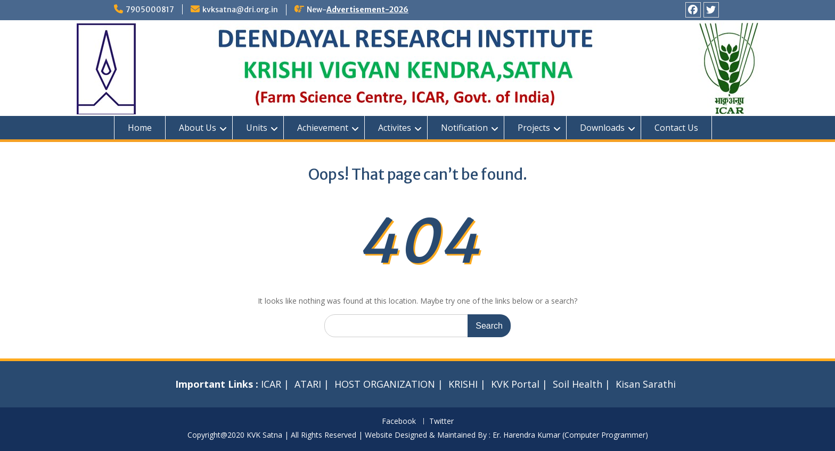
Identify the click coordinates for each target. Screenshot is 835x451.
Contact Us (676, 127)
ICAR (271, 384)
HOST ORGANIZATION (384, 384)
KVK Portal (515, 384)
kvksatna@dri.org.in (240, 9)
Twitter (441, 421)
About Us (197, 127)
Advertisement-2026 (367, 9)
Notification (464, 127)
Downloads (602, 127)
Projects (534, 127)
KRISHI (463, 384)
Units (256, 127)
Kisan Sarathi (646, 384)
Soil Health (577, 384)
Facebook (399, 421)
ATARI (307, 384)
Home (140, 127)
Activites (394, 127)
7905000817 (150, 9)
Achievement (322, 127)
